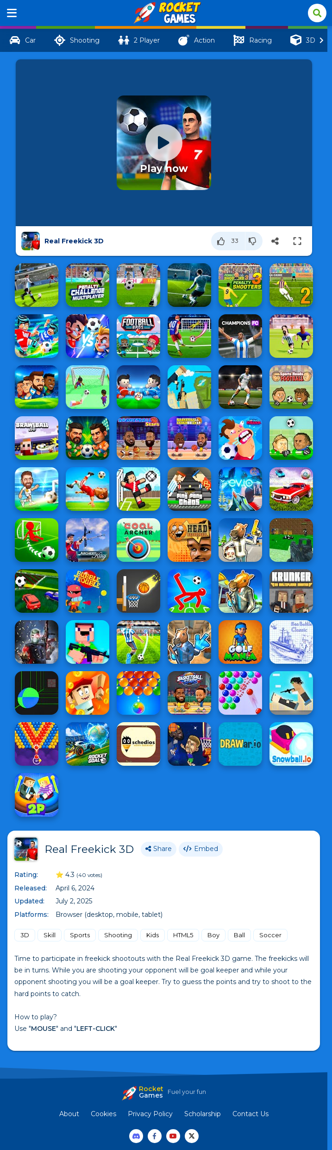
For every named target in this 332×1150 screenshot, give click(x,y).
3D (24, 935)
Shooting (118, 935)
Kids (152, 935)
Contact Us (250, 1114)
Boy (213, 935)
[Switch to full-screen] (297, 241)
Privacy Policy (150, 1114)
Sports (80, 935)
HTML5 (183, 935)
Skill (50, 935)
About (69, 1114)
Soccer (270, 935)
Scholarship (202, 1114)
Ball (239, 935)
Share (158, 849)
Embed (200, 849)
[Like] (228, 241)
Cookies (103, 1114)
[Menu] (12, 13)
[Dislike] (254, 241)
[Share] (275, 241)
